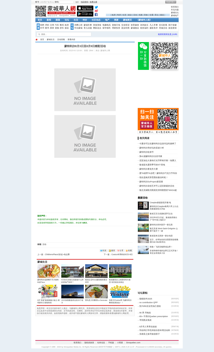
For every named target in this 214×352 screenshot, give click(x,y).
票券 (52, 28)
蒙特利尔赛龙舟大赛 (148, 169)
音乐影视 (163, 25)
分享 (121, 250)
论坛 (67, 20)
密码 (57, 2)
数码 (62, 25)
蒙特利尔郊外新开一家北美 (161, 225)
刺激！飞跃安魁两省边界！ (161, 247)
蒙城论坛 (175, 12)
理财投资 (116, 28)
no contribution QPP (148, 302)
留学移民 (106, 28)
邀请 (113, 250)
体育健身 (135, 25)
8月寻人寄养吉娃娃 (148, 326)
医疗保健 (172, 25)
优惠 (140, 15)
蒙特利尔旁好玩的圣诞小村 (151, 148)
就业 (130, 15)
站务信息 (101, 342)
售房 (119, 15)
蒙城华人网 (36, 39)
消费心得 (78, 25)
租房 (114, 15)
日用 (52, 25)
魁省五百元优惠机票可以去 (161, 214)
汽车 (57, 25)
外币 (42, 28)
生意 (124, 15)
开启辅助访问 (178, 2)
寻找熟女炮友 (145, 320)
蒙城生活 (50, 39)
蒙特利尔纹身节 (146, 152)
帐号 (37, 2)
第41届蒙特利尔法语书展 (150, 156)
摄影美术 (154, 28)
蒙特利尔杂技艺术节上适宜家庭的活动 (156, 186)
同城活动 (163, 28)
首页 (40, 20)
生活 (76, 20)
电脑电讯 (106, 25)
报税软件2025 (145, 299)
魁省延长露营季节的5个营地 (152, 165)
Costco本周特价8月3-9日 (122, 254)
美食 (146, 15)
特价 (85, 20)
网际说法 (97, 28)
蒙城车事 (88, 25)
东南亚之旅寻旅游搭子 (149, 334)
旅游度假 (172, 28)
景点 (157, 15)
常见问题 (175, 10)
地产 (107, 20)
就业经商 (125, 28)
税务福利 (144, 28)
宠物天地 (116, 25)
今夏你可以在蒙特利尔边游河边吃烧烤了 (157, 143)
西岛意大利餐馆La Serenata (96, 300)
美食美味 (97, 25)
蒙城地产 (175, 15)
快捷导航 (170, 2)
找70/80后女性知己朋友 (150, 306)
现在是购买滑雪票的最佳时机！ (153, 177)
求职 (47, 25)
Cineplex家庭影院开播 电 (160, 202)
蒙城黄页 (127, 20)
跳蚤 (58, 20)
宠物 (57, 28)
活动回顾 (61, 39)
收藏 (130, 250)
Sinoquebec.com (133, 342)
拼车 (62, 28)
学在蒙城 (78, 28)
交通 (151, 15)
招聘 (42, 25)
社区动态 (96, 20)
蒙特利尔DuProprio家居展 (151, 181)
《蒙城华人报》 (144, 20)
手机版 (111, 342)
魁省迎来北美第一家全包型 (161, 236)
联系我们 (175, 7)
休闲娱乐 (144, 25)
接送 (162, 15)
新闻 (49, 20)
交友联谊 (125, 25)
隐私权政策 (89, 342)
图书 (47, 28)
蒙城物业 (135, 28)
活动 (135, 15)
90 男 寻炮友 (145, 312)
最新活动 (143, 197)
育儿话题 (88, 28)
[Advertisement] (138, 10)
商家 (116, 20)
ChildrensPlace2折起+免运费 (57, 254)
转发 (104, 250)
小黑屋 (120, 342)
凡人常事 (154, 25)
